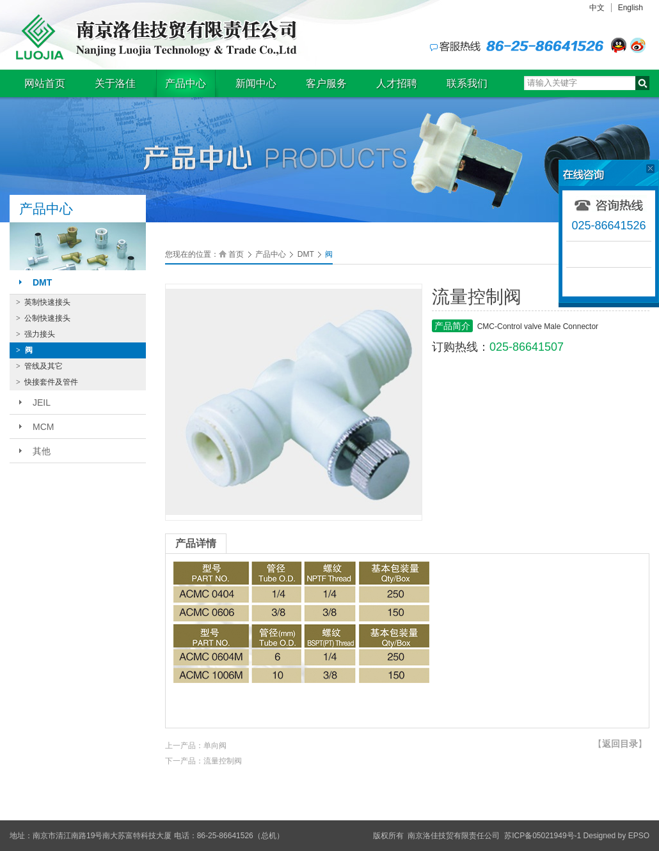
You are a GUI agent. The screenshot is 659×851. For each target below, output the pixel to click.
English (630, 7)
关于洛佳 (115, 83)
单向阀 (214, 745)
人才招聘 (396, 83)
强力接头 (35, 334)
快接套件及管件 (47, 382)
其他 (42, 451)
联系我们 (467, 83)
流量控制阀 (222, 760)
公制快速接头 (43, 318)
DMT (42, 282)
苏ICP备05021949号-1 (542, 835)
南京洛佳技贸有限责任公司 (154, 37)
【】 (620, 744)
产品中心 (185, 83)
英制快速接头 (43, 302)
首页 (236, 254)
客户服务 (326, 83)
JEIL (42, 402)
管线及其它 (39, 366)
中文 (597, 7)
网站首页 (44, 83)
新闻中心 (255, 83)
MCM (43, 427)
